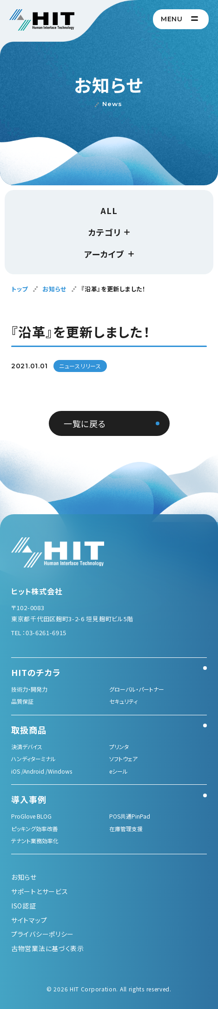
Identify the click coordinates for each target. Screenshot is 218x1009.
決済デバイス (26, 746)
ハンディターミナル (33, 759)
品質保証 (22, 701)
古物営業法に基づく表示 (47, 948)
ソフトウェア (123, 759)
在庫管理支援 (126, 828)
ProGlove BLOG (31, 816)
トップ (19, 288)
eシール (118, 771)
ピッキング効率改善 (34, 828)
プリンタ (119, 746)
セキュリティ (123, 701)
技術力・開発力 (29, 689)
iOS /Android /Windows (41, 771)
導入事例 (28, 799)
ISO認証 (23, 905)
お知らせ (54, 288)
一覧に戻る (85, 423)
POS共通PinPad (129, 816)
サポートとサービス (39, 891)
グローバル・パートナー (136, 689)
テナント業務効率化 (35, 841)
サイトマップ (29, 920)
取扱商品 (28, 730)
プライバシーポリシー (42, 934)
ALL (108, 210)
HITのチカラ (35, 672)
